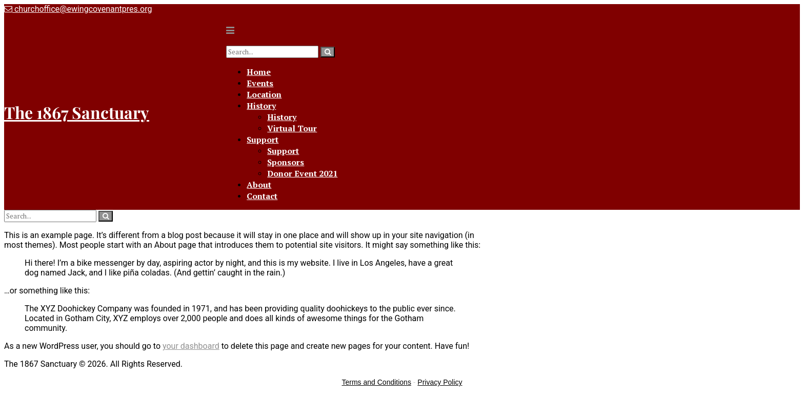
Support (262, 139)
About (259, 184)
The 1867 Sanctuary (76, 112)
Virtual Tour (292, 128)
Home (259, 71)
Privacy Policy (439, 382)
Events (260, 83)
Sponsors (285, 162)
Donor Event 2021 (302, 173)
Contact (262, 196)
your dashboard (191, 346)
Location (264, 94)
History (261, 105)
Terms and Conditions (376, 382)
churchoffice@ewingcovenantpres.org (78, 9)
